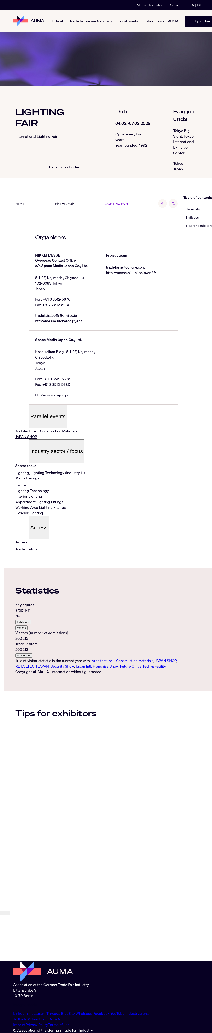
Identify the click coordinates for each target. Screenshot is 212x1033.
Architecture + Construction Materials (46, 431)
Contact (174, 5)
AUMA (173, 21)
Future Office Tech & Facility (142, 666)
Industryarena (137, 1013)
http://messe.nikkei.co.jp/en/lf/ (131, 272)
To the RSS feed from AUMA (36, 1019)
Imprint (19, 1024)
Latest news (154, 21)
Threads (53, 1013)
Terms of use (59, 1024)
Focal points (128, 21)
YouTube (117, 1013)
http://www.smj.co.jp (51, 394)
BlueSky (68, 1013)
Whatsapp (84, 1013)
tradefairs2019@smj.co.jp (56, 315)
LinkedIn (21, 1013)
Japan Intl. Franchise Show (97, 666)
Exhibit (57, 21)
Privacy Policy (36, 1024)
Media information (150, 5)
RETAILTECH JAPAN (32, 666)
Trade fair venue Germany (90, 21)
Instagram (37, 1013)
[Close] (5, 959)
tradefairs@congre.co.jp (126, 267)
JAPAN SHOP (26, 436)
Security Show (62, 666)
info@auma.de (25, 1004)
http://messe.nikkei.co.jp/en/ (58, 320)
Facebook (101, 1013)
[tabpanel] (96, 635)
